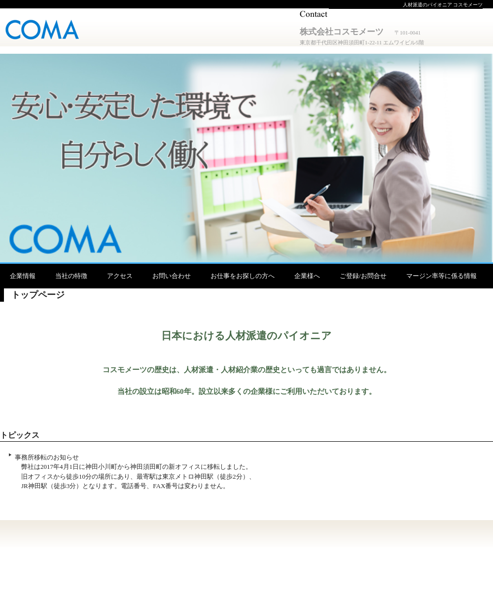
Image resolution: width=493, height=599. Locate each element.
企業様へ (307, 276)
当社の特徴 (71, 276)
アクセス (120, 276)
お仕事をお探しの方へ (243, 276)
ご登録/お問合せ (363, 276)
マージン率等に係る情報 (441, 276)
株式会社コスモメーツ (47, 31)
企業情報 (22, 276)
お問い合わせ (171, 276)
